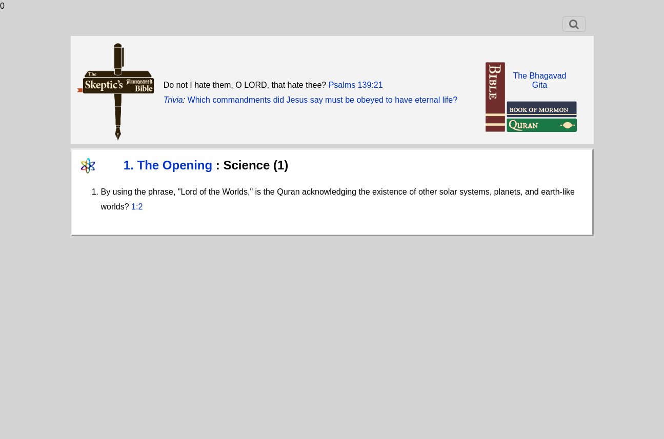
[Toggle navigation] (574, 24)
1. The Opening (170, 165)
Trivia (173, 100)
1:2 (137, 206)
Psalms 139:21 (356, 85)
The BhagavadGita (539, 80)
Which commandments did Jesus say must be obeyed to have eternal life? (323, 100)
